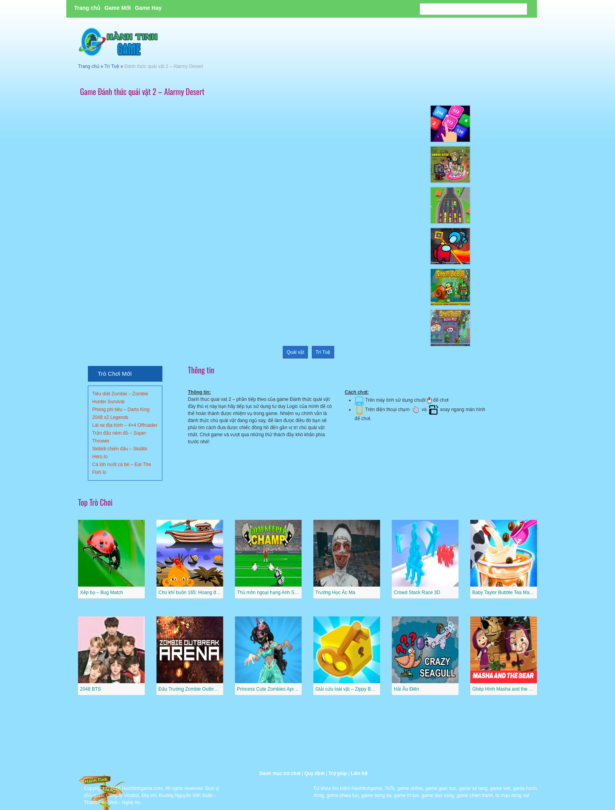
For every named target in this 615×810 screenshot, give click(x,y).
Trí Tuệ (111, 66)
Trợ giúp (337, 773)
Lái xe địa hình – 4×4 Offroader (124, 425)
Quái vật (295, 352)
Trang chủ (87, 8)
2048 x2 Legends (110, 417)
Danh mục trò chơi (279, 773)
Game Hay (148, 8)
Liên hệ (359, 773)
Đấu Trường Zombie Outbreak (190, 689)
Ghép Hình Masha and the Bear (505, 689)
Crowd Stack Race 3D (417, 592)
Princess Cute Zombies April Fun (271, 689)
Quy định (314, 773)
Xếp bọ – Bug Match (101, 592)
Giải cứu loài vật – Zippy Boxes (348, 689)
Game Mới (117, 8)
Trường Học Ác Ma (335, 592)
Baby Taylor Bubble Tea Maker (504, 592)
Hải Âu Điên (406, 689)
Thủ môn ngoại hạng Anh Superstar (274, 592)
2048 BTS (90, 689)
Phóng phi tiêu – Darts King (120, 409)
